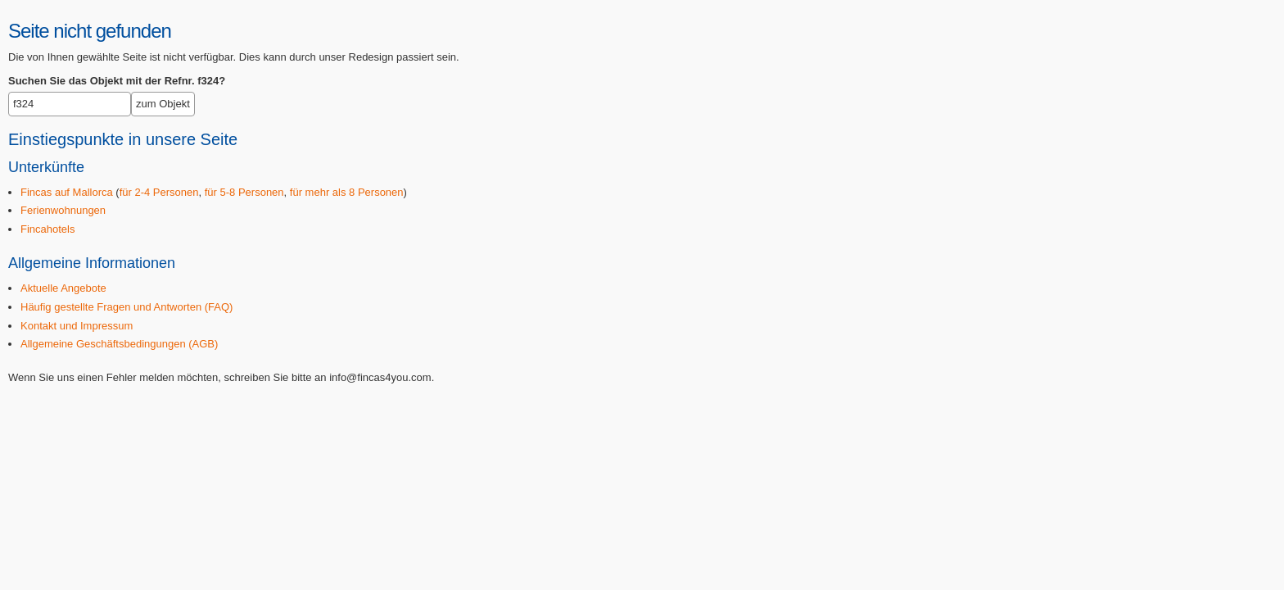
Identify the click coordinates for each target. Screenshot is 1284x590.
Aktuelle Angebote (63, 288)
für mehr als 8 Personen (347, 192)
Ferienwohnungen (63, 210)
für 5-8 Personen (244, 192)
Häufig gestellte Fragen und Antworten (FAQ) (126, 307)
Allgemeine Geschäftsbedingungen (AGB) (119, 344)
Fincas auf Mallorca (66, 192)
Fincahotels (47, 229)
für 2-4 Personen (159, 192)
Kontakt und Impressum (76, 326)
